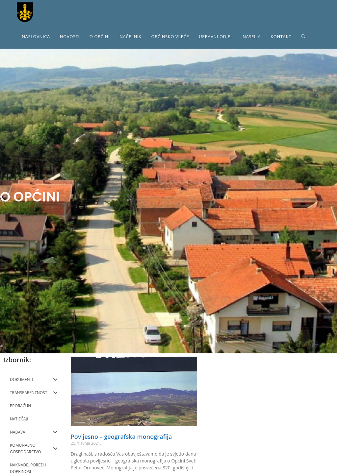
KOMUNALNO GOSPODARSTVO (34, 448)
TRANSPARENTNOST (34, 393)
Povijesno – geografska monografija (121, 436)
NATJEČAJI (19, 419)
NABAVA (34, 432)
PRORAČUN (20, 406)
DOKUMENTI (34, 380)
